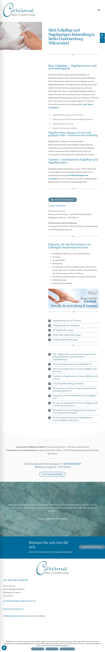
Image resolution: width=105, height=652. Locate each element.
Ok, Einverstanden (37, 649)
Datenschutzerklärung (67, 649)
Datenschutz (8, 609)
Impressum (18, 609)
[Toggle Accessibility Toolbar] (4, 647)
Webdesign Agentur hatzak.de (17, 616)
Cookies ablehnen (52, 649)
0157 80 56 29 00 (72, 464)
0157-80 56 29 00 (58, 205)
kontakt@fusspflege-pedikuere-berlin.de (19, 601)
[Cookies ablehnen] (102, 646)
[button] (73, 320)
